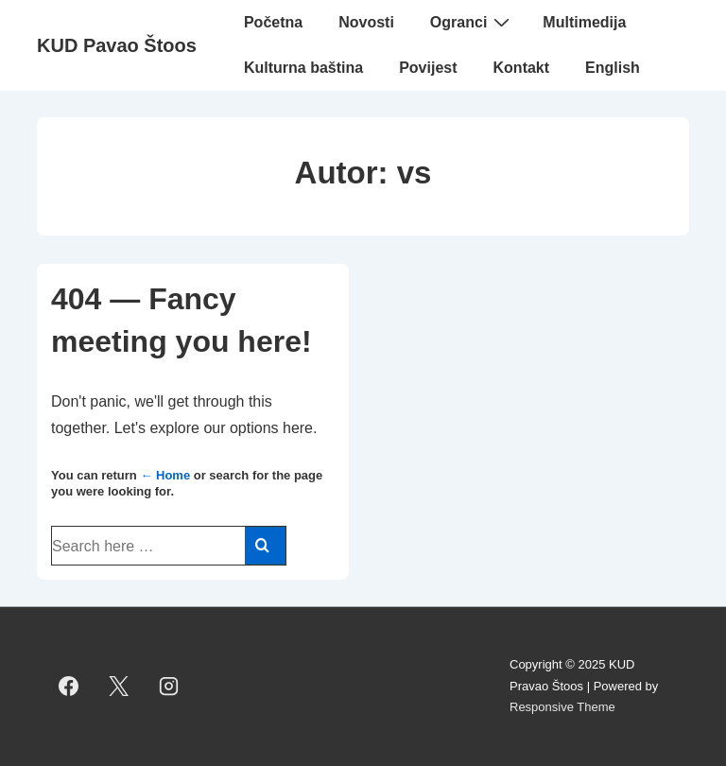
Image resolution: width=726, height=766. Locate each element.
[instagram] (169, 686)
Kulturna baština (303, 68)
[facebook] (69, 686)
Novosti (366, 22)
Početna (273, 22)
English (612, 68)
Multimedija (584, 22)
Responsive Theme (562, 707)
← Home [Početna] (165, 475)
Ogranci (472, 22)
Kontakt (521, 68)
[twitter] (119, 686)
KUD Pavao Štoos (117, 45)
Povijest (428, 68)
